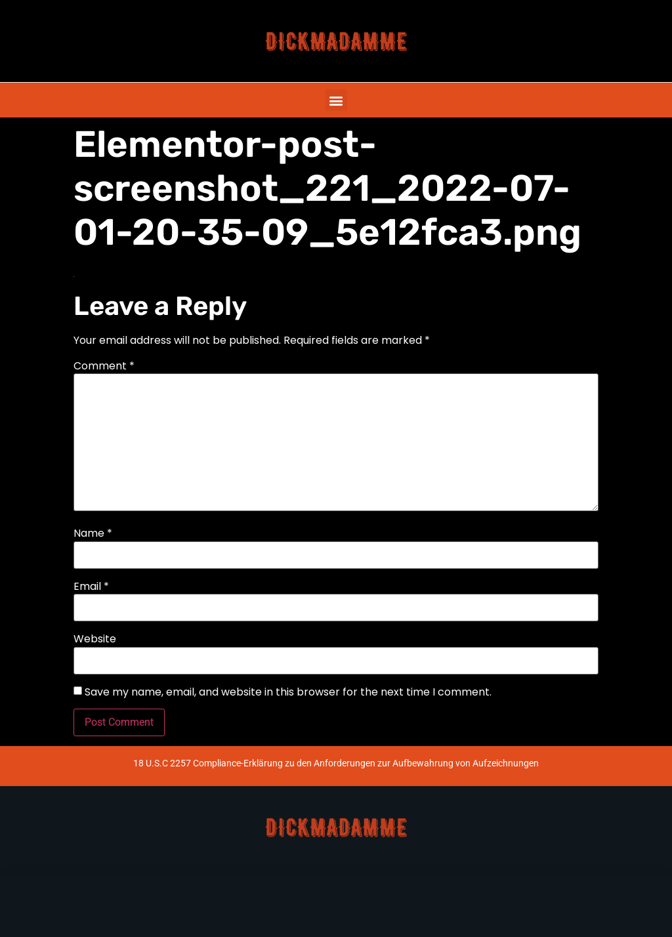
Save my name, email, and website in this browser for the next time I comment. (288, 692)
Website (95, 639)
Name (93, 533)
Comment (104, 366)
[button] (336, 100)
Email (91, 586)
